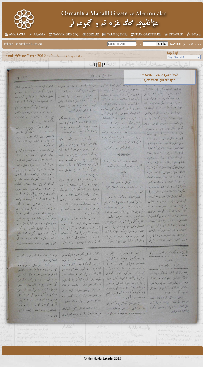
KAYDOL (175, 44)
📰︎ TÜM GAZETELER (146, 34)
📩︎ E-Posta (194, 34)
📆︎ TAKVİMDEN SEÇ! (64, 34)
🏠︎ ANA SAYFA (14, 34)
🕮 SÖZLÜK (90, 34)
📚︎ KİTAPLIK (173, 34)
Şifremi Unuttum (192, 44)
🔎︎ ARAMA (37, 34)
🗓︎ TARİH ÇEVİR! (115, 34)
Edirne (8, 43)
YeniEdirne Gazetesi (28, 43)
